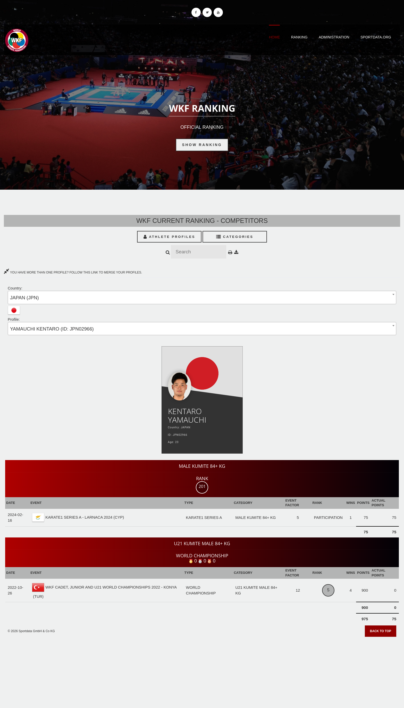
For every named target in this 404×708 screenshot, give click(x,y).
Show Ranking (202, 145)
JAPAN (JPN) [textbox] (24, 297)
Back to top (380, 631)
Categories (235, 237)
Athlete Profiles (169, 237)
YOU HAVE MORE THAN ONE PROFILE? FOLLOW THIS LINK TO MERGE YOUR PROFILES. (73, 272)
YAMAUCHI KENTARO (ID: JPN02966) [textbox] (52, 329)
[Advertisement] (202, 670)
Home (274, 37)
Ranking (299, 37)
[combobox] (202, 297)
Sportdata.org (375, 37)
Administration (334, 37)
